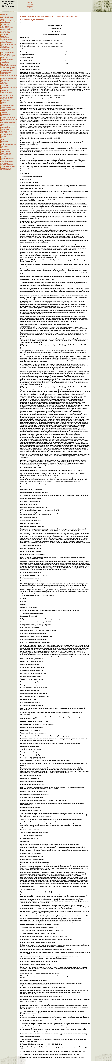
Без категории (6, 107)
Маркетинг (4, 85)
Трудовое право (6, 99)
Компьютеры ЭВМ (7, 158)
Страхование (5, 151)
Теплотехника (5, 127)
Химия (3, 102)
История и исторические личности (8, 64)
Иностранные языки (8, 105)
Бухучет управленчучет (5, 36)
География (4, 104)
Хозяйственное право (8, 117)
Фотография (5, 114)
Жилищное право (7, 59)
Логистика (4, 84)
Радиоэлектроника (7, 143)
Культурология (6, 160)
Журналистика (6, 100)
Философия (5, 110)
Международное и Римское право (6, 93)
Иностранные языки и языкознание (8, 61)
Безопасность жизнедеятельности (7, 30)
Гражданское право (7, 52)
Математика (5, 89)
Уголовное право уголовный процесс (6, 96)
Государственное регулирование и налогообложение (6, 49)
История (4, 156)
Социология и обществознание (5, 168)
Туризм (3, 136)
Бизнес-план (5, 32)
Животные (4, 57)
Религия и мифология (8, 144)
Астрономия (5, 26)
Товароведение (6, 131)
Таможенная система (8, 121)
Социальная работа (8, 166)
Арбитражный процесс (9, 21)
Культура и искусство (8, 78)
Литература (5, 80)
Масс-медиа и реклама (9, 87)
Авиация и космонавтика (4, 15)
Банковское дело (7, 28)
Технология (5, 129)
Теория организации (8, 126)
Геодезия (4, 46)
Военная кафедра (7, 42)
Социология (5, 148)
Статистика (5, 149)
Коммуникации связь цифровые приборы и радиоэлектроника (8, 69)
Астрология (5, 24)
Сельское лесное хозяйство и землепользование (6, 163)
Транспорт (4, 133)
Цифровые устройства (9, 119)
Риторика (4, 146)
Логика (3, 82)
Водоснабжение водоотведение (6, 40)
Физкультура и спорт (8, 109)
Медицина (4, 90)
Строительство (6, 153)
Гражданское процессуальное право (8, 55)
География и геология (8, 44)
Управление (5, 141)
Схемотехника (6, 155)
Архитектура (5, 22)
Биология (4, 34)
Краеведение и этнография (5, 72)
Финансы (4, 112)
